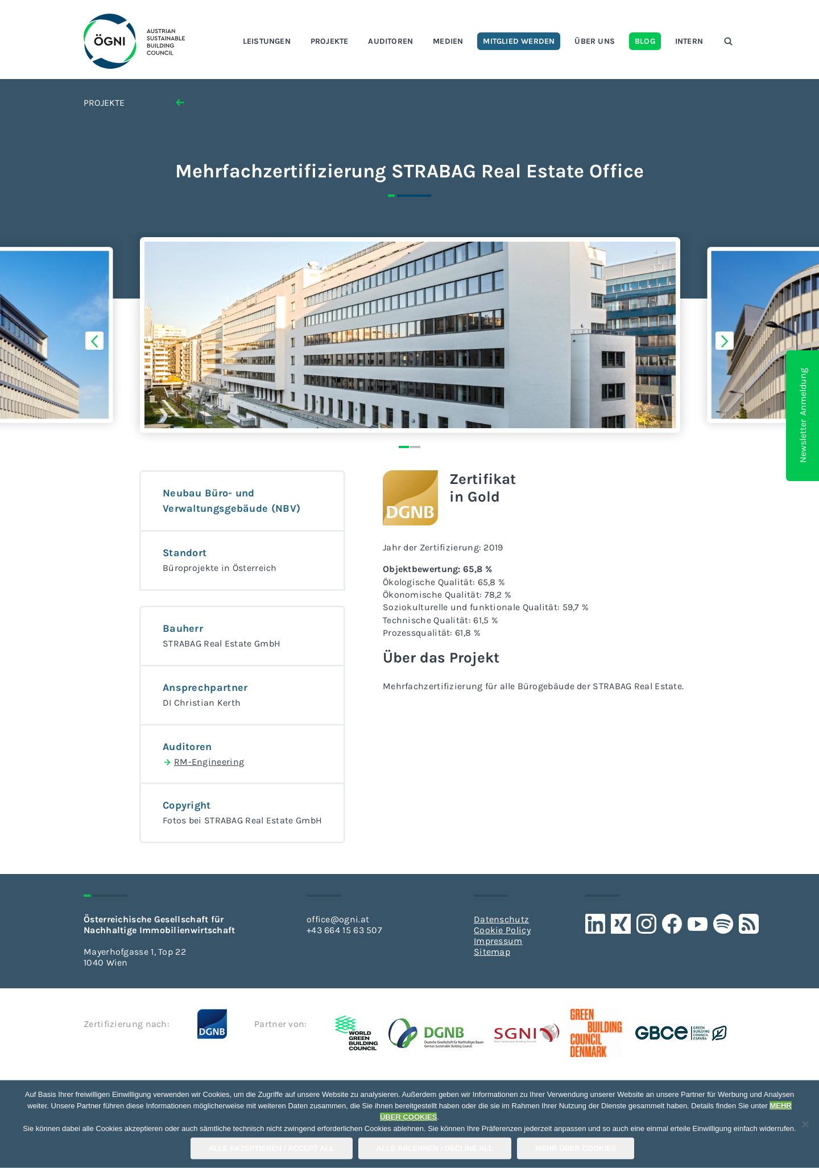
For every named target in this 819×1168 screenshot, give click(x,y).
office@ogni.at (338, 919)
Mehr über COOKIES (575, 1148)
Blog (645, 41)
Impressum (498, 940)
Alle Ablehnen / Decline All (435, 1148)
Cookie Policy (502, 930)
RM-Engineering (203, 762)
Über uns (594, 41)
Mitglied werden (519, 41)
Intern (689, 41)
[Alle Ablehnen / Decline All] (804, 1124)
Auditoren (390, 41)
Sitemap (492, 951)
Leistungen (267, 41)
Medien (448, 41)
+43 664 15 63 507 (344, 930)
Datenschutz (501, 919)
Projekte (330, 41)
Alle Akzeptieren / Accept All (271, 1148)
